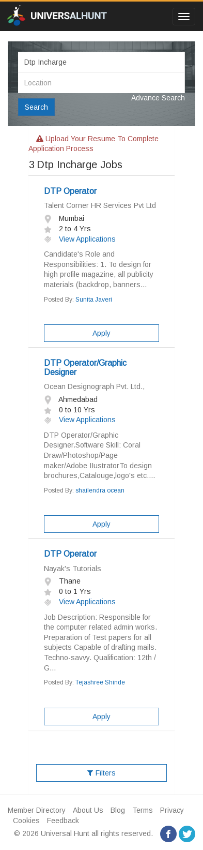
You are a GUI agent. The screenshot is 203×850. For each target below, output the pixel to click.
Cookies (26, 820)
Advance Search (158, 98)
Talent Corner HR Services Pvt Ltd (100, 205)
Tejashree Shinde (100, 682)
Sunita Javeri (93, 299)
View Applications (80, 239)
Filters (101, 773)
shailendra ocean (99, 490)
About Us (88, 810)
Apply (101, 333)
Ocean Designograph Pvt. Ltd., (94, 386)
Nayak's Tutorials (72, 568)
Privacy (172, 810)
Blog (118, 810)
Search (36, 107)
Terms (142, 810)
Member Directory (37, 810)
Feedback (63, 820)
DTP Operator (70, 191)
